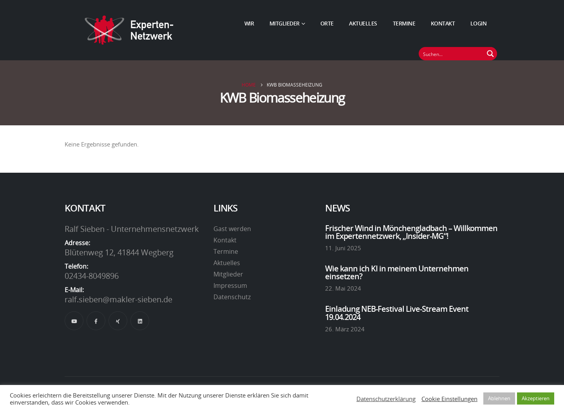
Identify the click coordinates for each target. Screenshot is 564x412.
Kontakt (443, 23)
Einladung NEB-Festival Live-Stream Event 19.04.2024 (396, 312)
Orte (327, 23)
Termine (404, 23)
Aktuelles (363, 23)
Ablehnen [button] (499, 398)
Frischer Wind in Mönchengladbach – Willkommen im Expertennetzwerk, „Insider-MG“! (411, 231)
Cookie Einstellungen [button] (449, 398)
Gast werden (232, 228)
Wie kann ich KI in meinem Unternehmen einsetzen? (396, 272)
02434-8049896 (92, 275)
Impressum (230, 285)
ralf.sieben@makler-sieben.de (118, 299)
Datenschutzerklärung (386, 398)
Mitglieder (284, 23)
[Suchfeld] (451, 54)
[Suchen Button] (490, 53)
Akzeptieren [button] (536, 398)
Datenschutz (232, 297)
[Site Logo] (129, 30)
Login (478, 23)
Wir (249, 23)
